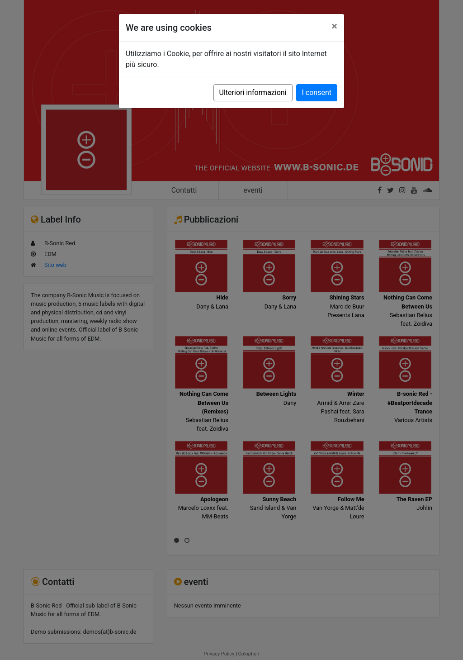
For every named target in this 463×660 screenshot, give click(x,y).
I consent (316, 92)
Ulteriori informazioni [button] (253, 92)
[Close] (334, 26)
